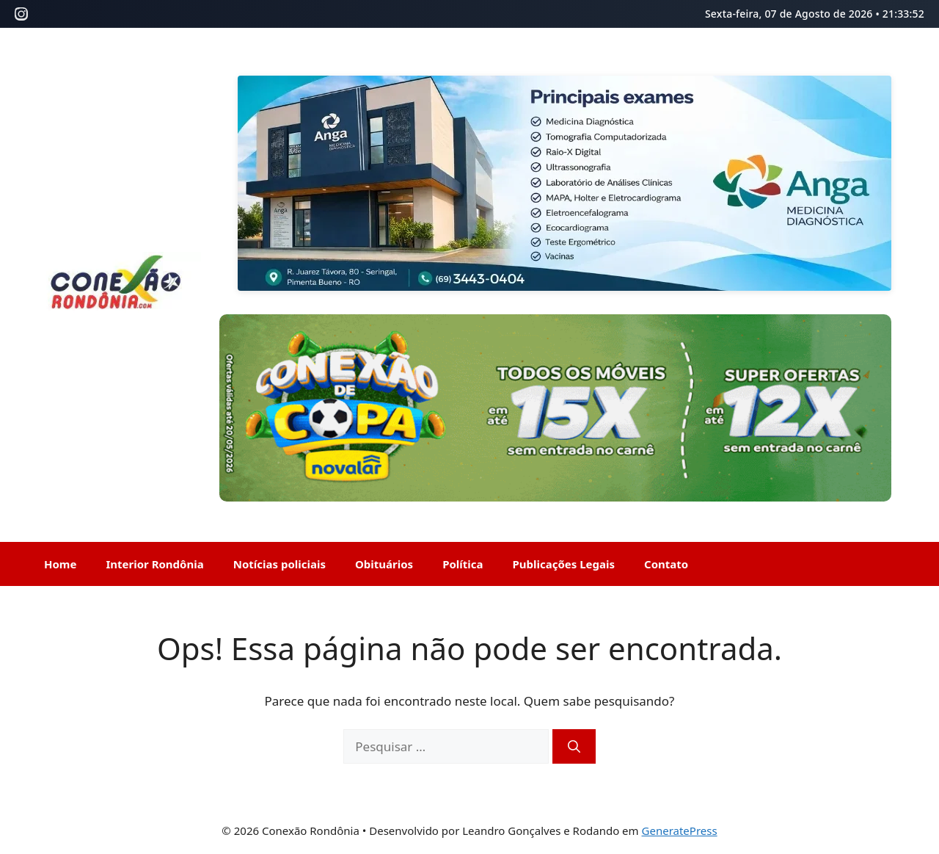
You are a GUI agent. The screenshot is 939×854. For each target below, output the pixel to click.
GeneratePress (679, 830)
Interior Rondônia (154, 564)
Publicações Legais (564, 564)
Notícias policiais (279, 564)
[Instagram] (21, 14)
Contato (666, 564)
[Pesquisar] (574, 746)
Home (60, 564)
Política (462, 564)
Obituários (384, 564)
